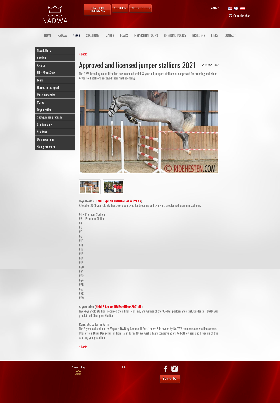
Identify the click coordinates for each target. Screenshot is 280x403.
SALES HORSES (140, 8)
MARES (109, 35)
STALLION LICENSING (97, 9)
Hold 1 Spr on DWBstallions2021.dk (118, 201)
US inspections (45, 139)
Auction (41, 57)
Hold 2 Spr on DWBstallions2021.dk (119, 306)
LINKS (214, 35)
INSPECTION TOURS (146, 35)
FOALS (124, 35)
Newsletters (44, 50)
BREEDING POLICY (175, 35)
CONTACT (230, 35)
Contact (214, 8)
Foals (40, 80)
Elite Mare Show (46, 72)
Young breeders (46, 146)
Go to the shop (238, 15)
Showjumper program (49, 117)
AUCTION (120, 8)
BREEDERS (198, 35)
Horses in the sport (48, 87)
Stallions (42, 132)
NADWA (62, 35)
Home (48, 35)
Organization (44, 109)
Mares (40, 102)
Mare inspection (46, 94)
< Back (83, 54)
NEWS (76, 35)
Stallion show (44, 124)
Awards (41, 65)
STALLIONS (92, 35)
